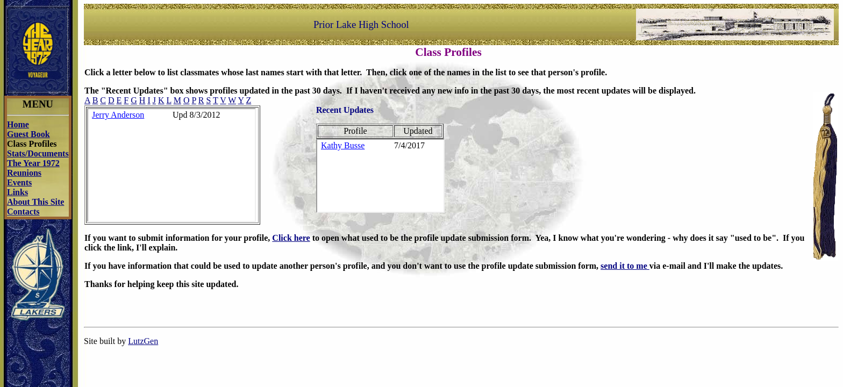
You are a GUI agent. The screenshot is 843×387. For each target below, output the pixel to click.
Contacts (23, 211)
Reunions (24, 172)
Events (19, 182)
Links (17, 192)
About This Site (35, 201)
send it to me (625, 265)
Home (18, 124)
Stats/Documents (38, 153)
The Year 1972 (33, 163)
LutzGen (143, 341)
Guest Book (28, 134)
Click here (291, 237)
